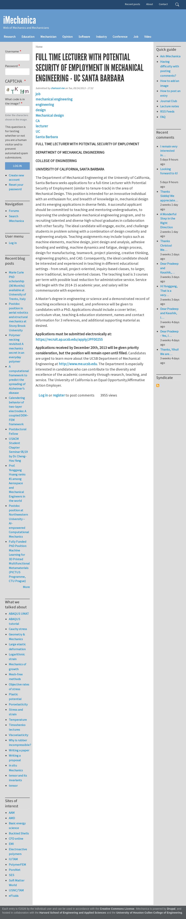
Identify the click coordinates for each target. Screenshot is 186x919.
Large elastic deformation (17, 646)
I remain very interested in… (168, 150)
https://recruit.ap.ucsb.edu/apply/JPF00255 (69, 339)
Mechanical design (50, 115)
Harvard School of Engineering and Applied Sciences (72, 912)
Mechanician (48, 36)
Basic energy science (17, 825)
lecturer (42, 126)
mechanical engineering (54, 99)
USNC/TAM (16, 890)
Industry (101, 36)
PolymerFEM (17, 864)
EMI (11, 844)
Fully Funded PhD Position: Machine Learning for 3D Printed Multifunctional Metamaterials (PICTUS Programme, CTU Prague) (19, 561)
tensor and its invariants (18, 777)
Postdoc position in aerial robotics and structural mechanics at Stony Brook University (18, 317)
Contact (163, 4)
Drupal (171, 908)
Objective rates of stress (19, 686)
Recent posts (132, 4)
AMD (12, 818)
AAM (12, 813)
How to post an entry (170, 93)
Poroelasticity (18, 704)
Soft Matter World (16, 882)
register (59, 395)
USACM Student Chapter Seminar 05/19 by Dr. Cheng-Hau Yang (18, 450)
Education (28, 36)
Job (135, 36)
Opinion (67, 36)
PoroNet (14, 870)
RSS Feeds (167, 111)
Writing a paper (19, 750)
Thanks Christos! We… (166, 245)
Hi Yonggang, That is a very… (169, 290)
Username (12, 51)
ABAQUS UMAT (19, 614)
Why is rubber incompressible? (19, 742)
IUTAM (13, 859)
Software (84, 36)
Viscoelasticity (18, 735)
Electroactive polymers (18, 851)
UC (38, 131)
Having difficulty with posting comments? (169, 69)
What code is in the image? (15, 101)
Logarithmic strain (17, 656)
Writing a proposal (15, 757)
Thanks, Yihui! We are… (169, 351)
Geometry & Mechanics (17, 636)
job (38, 94)
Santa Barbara (47, 137)
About (149, 4)
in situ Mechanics (16, 767)
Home (39, 47)
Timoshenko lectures (17, 727)
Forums (14, 211)
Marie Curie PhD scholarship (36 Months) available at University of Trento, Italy (17, 285)
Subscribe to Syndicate (157, 385)
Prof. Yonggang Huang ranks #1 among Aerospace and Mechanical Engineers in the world (17, 483)
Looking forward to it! (169, 173)
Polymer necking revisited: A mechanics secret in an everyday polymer (16, 348)
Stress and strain (16, 711)
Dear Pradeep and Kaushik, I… (169, 313)
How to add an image (169, 83)
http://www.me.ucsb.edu (78, 364)
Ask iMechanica (170, 56)
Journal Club (168, 101)
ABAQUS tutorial (14, 621)
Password (11, 66)
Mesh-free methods (16, 676)
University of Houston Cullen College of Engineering (149, 912)
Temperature (18, 720)
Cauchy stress (18, 629)
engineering (45, 104)
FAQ (162, 117)
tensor (13, 785)
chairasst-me (58, 88)
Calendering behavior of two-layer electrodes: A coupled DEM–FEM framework (18, 411)
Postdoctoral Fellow (17, 431)
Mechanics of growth (17, 666)
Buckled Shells (19, 833)
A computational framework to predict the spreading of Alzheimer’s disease (19, 379)
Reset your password (16, 187)
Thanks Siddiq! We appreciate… (169, 195)
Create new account (16, 177)
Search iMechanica (16, 218)
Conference (120, 36)
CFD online (16, 838)
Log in (43, 395)
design (41, 110)
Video (147, 36)
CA (37, 121)
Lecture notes (169, 106)
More (26, 587)
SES (11, 875)
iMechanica (19, 20)
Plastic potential (15, 696)
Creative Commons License (117, 908)
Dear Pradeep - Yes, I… (169, 333)
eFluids (14, 896)
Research (10, 36)
